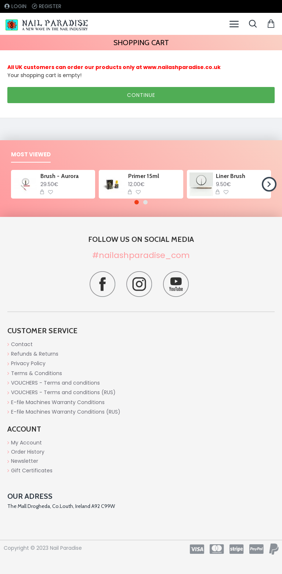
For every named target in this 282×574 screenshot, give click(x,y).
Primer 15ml (143, 175)
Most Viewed (31, 154)
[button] (269, 184)
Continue (141, 95)
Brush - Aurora (59, 175)
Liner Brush (230, 175)
